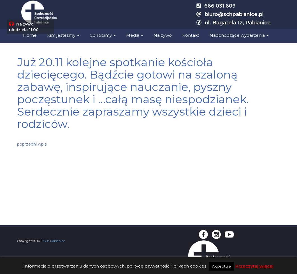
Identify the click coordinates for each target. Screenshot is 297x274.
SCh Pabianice (54, 241)
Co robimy (103, 35)
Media (134, 35)
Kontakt (190, 35)
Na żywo (163, 35)
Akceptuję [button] (221, 266)
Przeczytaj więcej (254, 266)
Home (30, 35)
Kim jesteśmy (63, 35)
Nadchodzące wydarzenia (239, 35)
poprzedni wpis (32, 144)
